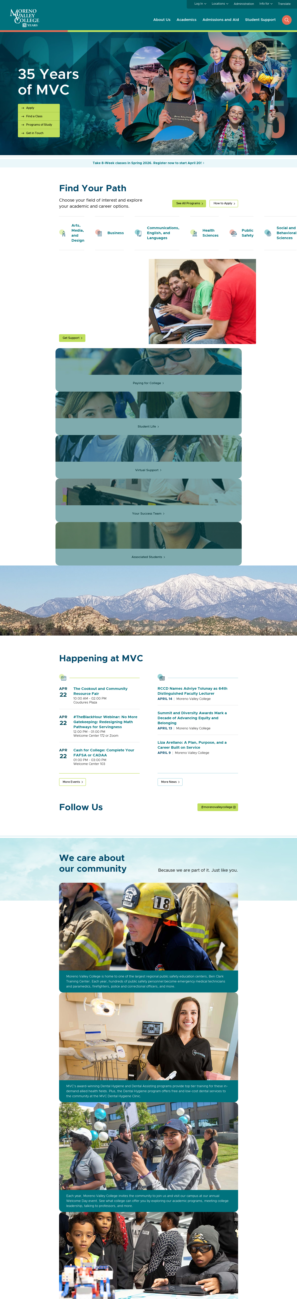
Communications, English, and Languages (163, 233)
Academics (186, 20)
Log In (198, 3)
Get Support (71, 338)
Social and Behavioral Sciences (286, 233)
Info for (264, 3)
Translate (284, 4)
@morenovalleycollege (216, 819)
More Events (71, 794)
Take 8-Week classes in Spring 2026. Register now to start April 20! (147, 163)
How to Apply (223, 203)
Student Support (260, 20)
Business (115, 233)
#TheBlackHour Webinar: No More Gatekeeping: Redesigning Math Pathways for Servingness (105, 734)
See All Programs (188, 203)
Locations (218, 3)
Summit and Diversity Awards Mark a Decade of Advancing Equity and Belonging (192, 730)
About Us (161, 20)
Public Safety (247, 233)
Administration (244, 4)
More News (169, 794)
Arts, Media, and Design (77, 233)
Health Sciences (210, 233)
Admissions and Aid (220, 20)
